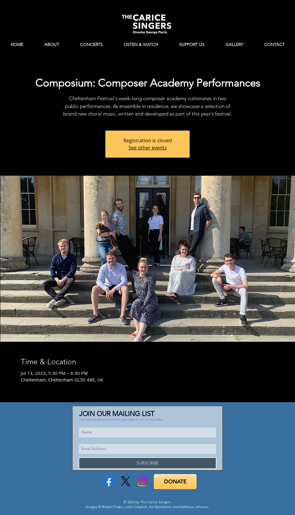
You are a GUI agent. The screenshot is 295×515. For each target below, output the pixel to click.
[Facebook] (109, 481)
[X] (125, 481)
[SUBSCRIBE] (147, 463)
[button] (121, 419)
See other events (148, 147)
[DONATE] (175, 481)
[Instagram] (142, 481)
